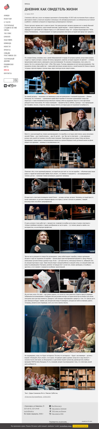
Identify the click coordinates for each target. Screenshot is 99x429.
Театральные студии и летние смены (10, 27)
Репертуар (8, 19)
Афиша (6, 16)
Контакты (8, 73)
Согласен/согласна (80, 426)
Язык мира (8, 40)
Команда (7, 43)
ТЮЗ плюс (7, 33)
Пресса (6, 70)
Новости (7, 47)
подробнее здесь (65, 426)
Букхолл (7, 37)
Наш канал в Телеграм (59, 409)
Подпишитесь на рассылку (58, 422)
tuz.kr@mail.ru (29, 411)
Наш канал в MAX (57, 414)
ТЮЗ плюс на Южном (59, 411)
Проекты (7, 50)
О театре (7, 22)
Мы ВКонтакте (57, 406)
